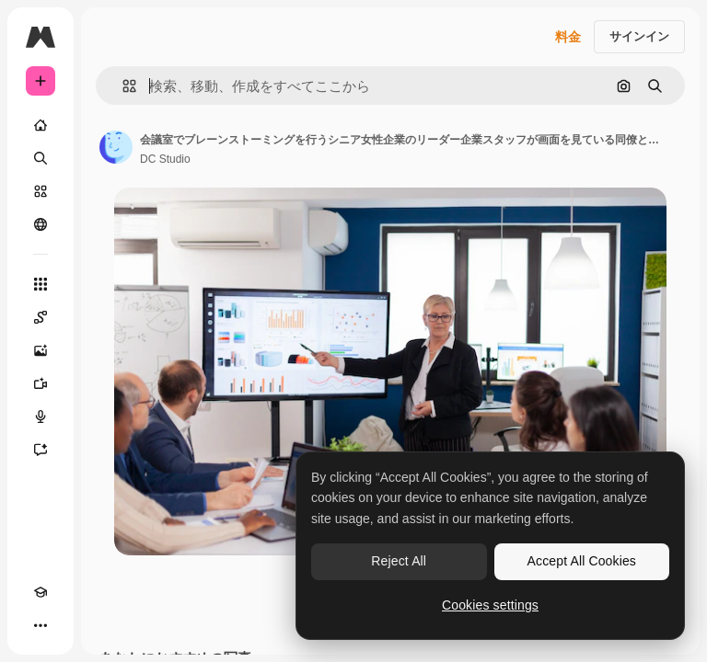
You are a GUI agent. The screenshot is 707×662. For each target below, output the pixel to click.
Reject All (398, 561)
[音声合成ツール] (40, 416)
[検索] (40, 158)
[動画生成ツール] (40, 383)
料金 (568, 36)
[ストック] (40, 191)
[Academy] (40, 592)
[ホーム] (40, 125)
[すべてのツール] (40, 284)
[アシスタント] (40, 449)
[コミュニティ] (40, 224)
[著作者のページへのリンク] (116, 147)
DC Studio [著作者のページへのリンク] (165, 159)
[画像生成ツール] (40, 350)
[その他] (40, 625)
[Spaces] (40, 317)
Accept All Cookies (581, 561)
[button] (122, 86)
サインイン (639, 36)
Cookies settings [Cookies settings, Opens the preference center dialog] (490, 605)
